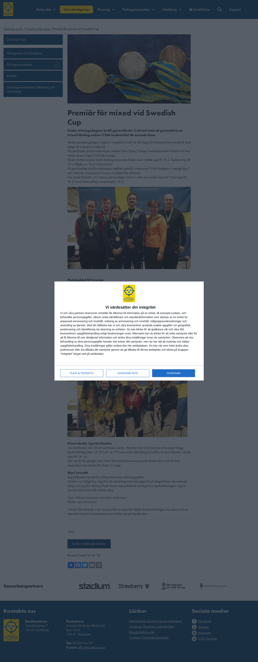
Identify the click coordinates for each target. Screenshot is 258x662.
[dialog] (129, 331)
